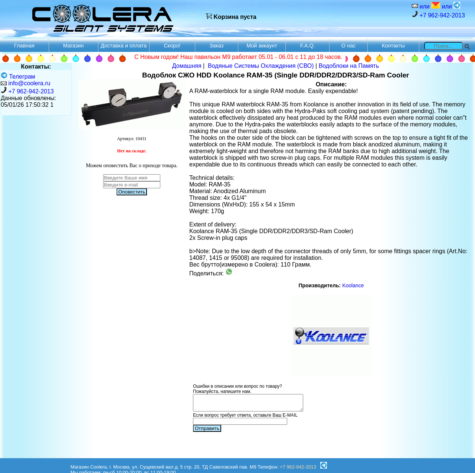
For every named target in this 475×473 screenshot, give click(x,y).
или (429, 6)
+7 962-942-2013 (438, 15)
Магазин (73, 46)
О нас (348, 46)
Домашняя (187, 66)
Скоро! (172, 46)
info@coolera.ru (29, 83)
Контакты (393, 46)
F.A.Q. (307, 46)
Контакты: (36, 66)
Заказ (217, 46)
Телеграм (18, 76)
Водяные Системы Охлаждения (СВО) (261, 66)
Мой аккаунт (261, 46)
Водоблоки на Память (349, 66)
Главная (24, 46)
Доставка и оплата (124, 46)
